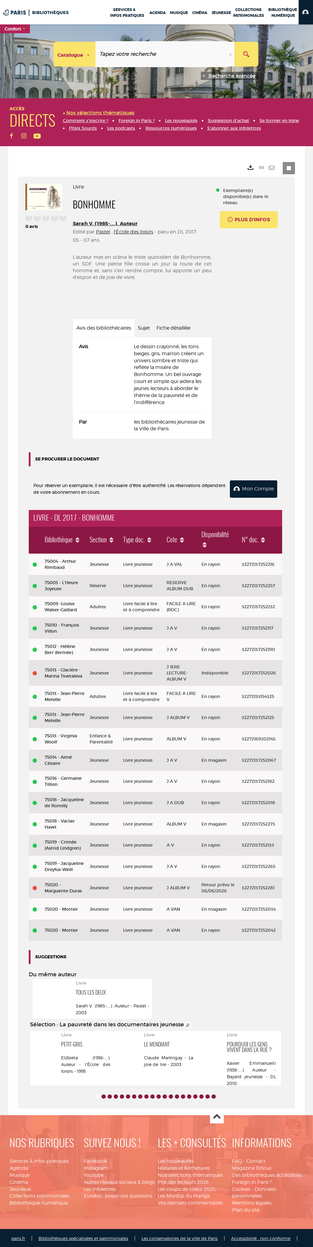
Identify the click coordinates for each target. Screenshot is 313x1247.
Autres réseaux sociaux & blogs (119, 1181)
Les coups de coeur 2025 (186, 1188)
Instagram (96, 1167)
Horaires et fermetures (184, 1167)
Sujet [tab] (144, 328)
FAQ (237, 1160)
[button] (306, 12)
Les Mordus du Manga (184, 1195)
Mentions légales (251, 1202)
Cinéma (18, 1181)
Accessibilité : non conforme (260, 1237)
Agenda (18, 1167)
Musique (19, 1174)
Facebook (95, 1160)
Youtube (94, 1174)
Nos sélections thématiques (190, 1174)
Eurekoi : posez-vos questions (118, 1195)
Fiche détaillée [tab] (173, 328)
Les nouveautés (175, 1160)
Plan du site (246, 1209)
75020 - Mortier (61, 908)
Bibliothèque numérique (38, 1202)
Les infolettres (100, 1188)
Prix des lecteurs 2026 (183, 1181)
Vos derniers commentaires (190, 1202)
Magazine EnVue (251, 1167)
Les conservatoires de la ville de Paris (180, 1237)
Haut (217, 1115)
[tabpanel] (142, 387)
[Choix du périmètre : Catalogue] (74, 54)
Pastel (103, 232)
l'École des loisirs (133, 232)
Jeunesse (20, 1188)
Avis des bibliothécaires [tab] (103, 328)
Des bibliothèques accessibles (267, 1174)
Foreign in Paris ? (252, 1181)
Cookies (241, 1188)
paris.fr (18, 1237)
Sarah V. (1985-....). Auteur (105, 223)
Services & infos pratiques (39, 1160)
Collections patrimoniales (39, 1195)
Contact (255, 1160)
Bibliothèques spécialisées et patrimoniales (83, 1237)
